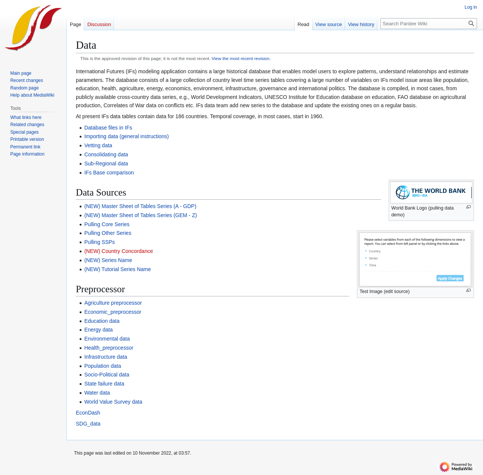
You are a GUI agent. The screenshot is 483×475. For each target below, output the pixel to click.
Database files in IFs (108, 128)
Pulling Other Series (107, 233)
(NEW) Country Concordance (118, 251)
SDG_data (88, 424)
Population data (102, 366)
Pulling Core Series (106, 224)
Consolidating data (106, 154)
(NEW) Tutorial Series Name (117, 269)
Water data (97, 393)
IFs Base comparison (109, 173)
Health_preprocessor (108, 348)
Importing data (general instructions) (126, 136)
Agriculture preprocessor (113, 303)
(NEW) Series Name (108, 260)
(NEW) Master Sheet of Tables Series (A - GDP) (140, 206)
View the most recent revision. (241, 58)
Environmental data (107, 339)
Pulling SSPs (99, 242)
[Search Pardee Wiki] (428, 23)
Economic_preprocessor (112, 312)
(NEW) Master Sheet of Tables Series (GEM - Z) (140, 215)
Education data (101, 321)
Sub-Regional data (106, 163)
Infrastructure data (105, 357)
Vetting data (98, 145)
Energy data (98, 330)
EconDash (88, 413)
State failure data (104, 384)
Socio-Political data (106, 375)
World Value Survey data (113, 402)
